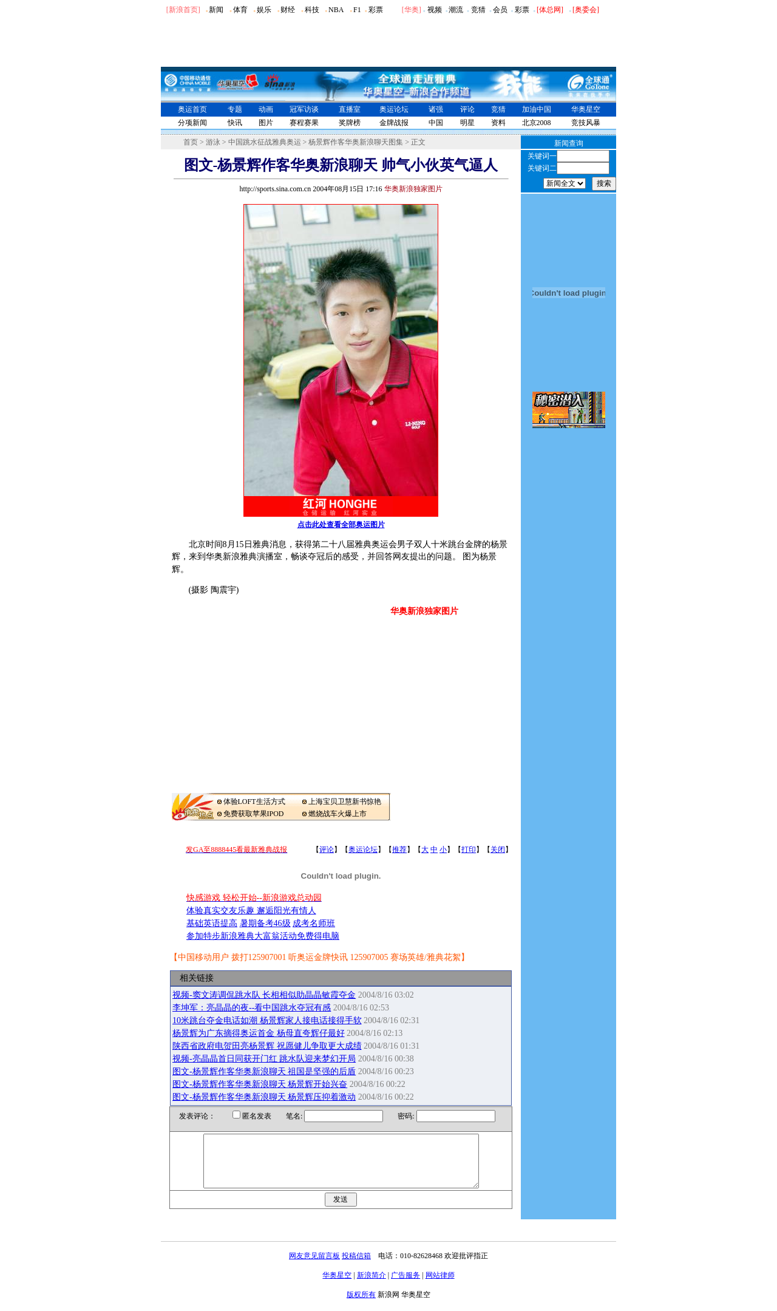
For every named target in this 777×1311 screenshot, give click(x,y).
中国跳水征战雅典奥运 (264, 142)
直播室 (350, 109)
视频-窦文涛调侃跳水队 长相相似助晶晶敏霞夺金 (264, 994)
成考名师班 (314, 923)
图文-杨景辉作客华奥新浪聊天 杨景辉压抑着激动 (264, 1097)
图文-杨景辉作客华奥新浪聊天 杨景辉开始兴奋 (259, 1084)
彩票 (375, 9)
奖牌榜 (350, 122)
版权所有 (361, 1305)
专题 (235, 109)
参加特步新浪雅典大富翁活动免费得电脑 (262, 936)
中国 (436, 122)
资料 (498, 122)
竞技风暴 (585, 122)
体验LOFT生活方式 (254, 801)
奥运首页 (192, 109)
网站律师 (440, 1286)
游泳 (213, 142)
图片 (266, 122)
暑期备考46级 (265, 923)
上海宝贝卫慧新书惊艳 (344, 801)
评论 (467, 109)
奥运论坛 (394, 109)
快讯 (235, 122)
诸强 (436, 109)
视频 (434, 9)
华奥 (411, 9)
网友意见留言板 (314, 1266)
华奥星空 (585, 109)
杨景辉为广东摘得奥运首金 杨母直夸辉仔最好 (258, 1033)
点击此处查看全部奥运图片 (341, 524)
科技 (312, 9)
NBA (336, 9)
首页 (190, 142)
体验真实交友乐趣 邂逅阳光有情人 (251, 910)
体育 (240, 9)
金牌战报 (394, 122)
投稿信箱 (356, 1266)
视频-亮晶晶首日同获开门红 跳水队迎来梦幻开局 (264, 1058)
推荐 (399, 849)
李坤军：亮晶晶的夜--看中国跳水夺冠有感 (251, 1007)
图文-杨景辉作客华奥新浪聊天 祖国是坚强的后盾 (264, 1071)
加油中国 (536, 109)
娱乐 (264, 9)
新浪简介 (371, 1286)
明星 (467, 122)
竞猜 (478, 9)
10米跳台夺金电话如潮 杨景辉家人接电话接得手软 (267, 1020)
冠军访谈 (304, 109)
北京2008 (536, 122)
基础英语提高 (211, 923)
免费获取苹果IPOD (253, 813)
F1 (357, 9)
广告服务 (405, 1286)
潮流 (456, 9)
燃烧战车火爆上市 (337, 813)
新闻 (216, 9)
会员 (500, 9)
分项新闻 (192, 122)
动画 (266, 109)
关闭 (497, 849)
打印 (468, 849)
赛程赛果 (304, 122)
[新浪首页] (183, 9)
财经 (287, 9)
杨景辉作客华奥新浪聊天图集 (355, 142)
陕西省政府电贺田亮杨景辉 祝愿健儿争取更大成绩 (267, 1046)
